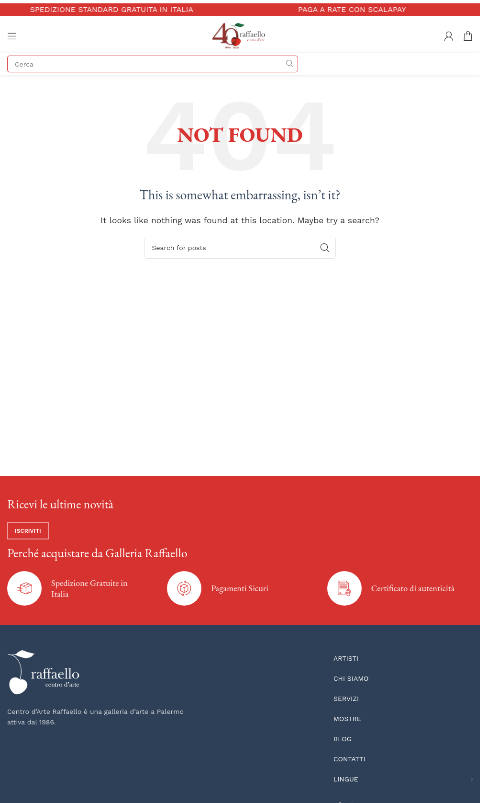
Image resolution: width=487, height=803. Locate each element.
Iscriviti (28, 531)
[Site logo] (239, 35)
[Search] (152, 64)
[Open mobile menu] (12, 36)
